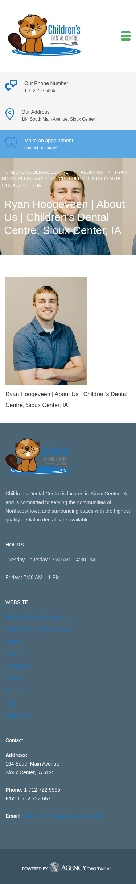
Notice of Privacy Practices (35, 617)
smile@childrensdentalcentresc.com (62, 816)
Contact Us (17, 715)
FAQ (10, 703)
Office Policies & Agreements (38, 629)
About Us (15, 691)
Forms (12, 678)
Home (12, 641)
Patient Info (18, 666)
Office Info (17, 654)
